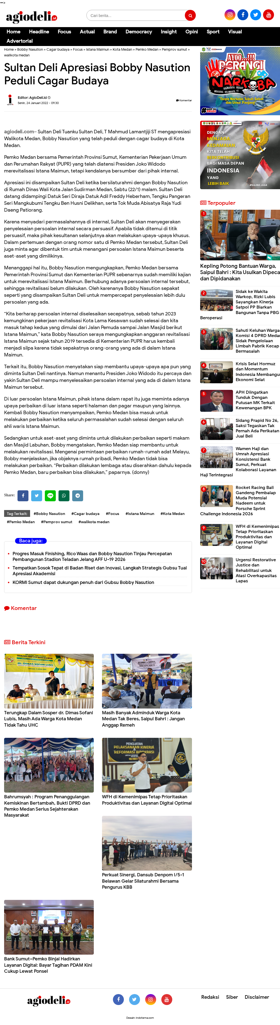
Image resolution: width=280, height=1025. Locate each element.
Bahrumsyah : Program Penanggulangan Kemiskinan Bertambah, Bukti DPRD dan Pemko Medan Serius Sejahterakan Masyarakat (47, 806)
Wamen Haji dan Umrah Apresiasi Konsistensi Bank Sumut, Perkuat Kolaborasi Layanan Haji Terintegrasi (238, 462)
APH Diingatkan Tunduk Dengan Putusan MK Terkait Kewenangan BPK (255, 400)
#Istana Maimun (140, 513)
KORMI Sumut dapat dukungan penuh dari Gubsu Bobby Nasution (83, 582)
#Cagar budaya (85, 513)
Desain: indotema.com (140, 1018)
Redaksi (210, 997)
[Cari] (269, 35)
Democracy (139, 32)
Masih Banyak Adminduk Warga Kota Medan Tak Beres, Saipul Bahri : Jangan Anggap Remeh (143, 719)
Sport (213, 32)
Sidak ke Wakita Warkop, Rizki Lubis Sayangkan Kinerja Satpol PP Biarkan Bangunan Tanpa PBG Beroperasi (239, 305)
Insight (169, 32)
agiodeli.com (19, 132)
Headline (39, 32)
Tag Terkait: (17, 513)
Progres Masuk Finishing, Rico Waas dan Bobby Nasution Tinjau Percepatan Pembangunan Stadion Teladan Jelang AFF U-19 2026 (92, 556)
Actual (87, 32)
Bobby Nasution (30, 49)
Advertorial (20, 41)
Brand (110, 32)
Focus (64, 32)
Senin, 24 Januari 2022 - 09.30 (38, 103)
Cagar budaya (57, 49)
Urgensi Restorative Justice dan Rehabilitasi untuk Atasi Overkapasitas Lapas (256, 570)
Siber (232, 997)
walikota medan (17, 55)
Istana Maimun (97, 49)
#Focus (112, 513)
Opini (191, 32)
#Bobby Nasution (49, 513)
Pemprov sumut (174, 49)
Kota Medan (122, 49)
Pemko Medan (147, 49)
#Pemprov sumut (56, 522)
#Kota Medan (173, 513)
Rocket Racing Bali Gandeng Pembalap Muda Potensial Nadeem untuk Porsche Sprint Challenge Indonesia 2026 (238, 501)
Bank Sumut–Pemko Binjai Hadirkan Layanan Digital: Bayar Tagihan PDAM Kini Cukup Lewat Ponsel (48, 965)
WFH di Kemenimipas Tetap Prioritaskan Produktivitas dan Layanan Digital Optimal (147, 800)
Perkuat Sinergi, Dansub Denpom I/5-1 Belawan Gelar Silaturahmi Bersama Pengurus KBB (143, 881)
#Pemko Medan (21, 522)
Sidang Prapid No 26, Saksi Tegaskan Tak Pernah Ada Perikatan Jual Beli (257, 428)
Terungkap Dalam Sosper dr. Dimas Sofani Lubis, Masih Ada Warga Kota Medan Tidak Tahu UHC (48, 719)
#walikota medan (93, 522)
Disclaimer (257, 997)
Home (13, 32)
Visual (235, 32)
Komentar (184, 100)
